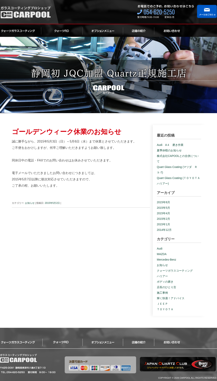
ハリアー (162, 276)
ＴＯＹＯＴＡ (165, 309)
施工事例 (162, 292)
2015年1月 (163, 224)
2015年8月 (163, 202)
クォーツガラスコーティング (20, 30)
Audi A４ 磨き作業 (170, 144)
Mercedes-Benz (166, 259)
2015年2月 (163, 218)
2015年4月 (163, 213)
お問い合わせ (167, 30)
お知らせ (30, 203)
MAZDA (161, 254)
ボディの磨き (165, 281)
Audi (159, 248)
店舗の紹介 (138, 30)
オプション (103, 30)
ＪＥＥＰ (162, 303)
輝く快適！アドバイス (170, 298)
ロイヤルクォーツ (62, 30)
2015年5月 (163, 207)
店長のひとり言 (166, 287)
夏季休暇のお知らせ (169, 150)
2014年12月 (164, 229)
